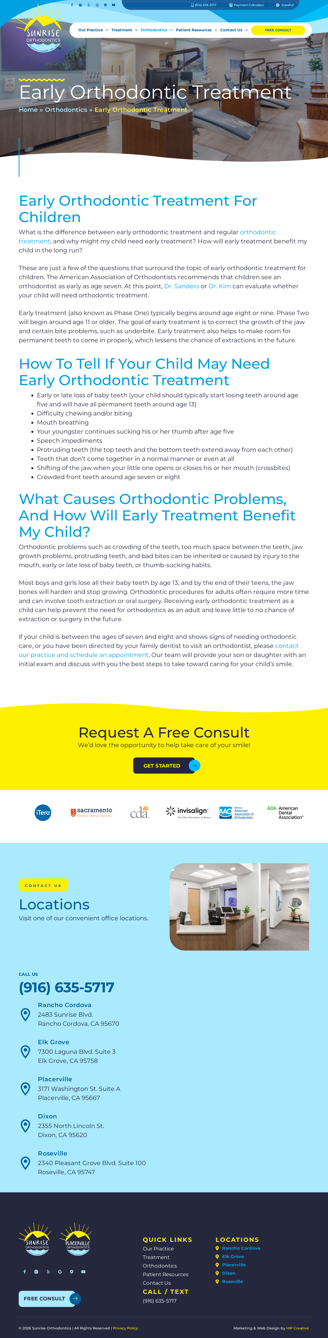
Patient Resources (195, 30)
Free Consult (278, 30)
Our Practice (92, 30)
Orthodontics (156, 30)
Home (28, 109)
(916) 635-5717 (66, 987)
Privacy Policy (125, 1328)
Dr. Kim (219, 286)
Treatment (123, 30)
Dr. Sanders (181, 286)
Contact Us (233, 30)
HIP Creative (297, 1328)
